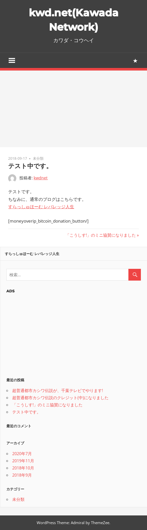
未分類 (38, 158)
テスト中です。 (26, 412)
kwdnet (41, 178)
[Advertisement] (73, 109)
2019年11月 (23, 461)
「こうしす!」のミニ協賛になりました (100, 235)
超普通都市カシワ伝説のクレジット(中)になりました (60, 397)
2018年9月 (22, 475)
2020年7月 (22, 453)
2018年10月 (23, 468)
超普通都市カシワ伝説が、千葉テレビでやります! (57, 390)
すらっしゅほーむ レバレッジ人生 (41, 207)
